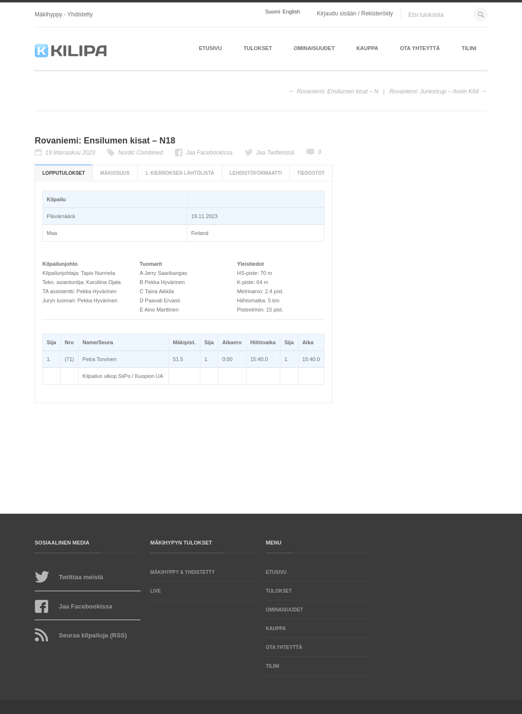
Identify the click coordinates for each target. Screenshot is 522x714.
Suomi (272, 11)
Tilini (468, 48)
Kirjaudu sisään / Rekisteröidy (355, 13)
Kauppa (367, 48)
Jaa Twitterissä (275, 152)
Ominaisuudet (314, 48)
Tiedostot (311, 173)
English (291, 11)
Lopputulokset (63, 173)
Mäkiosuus (115, 173)
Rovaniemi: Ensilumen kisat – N (337, 91)
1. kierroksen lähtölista (179, 173)
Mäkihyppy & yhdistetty (182, 572)
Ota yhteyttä (420, 48)
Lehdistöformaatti (256, 173)
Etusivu (210, 48)
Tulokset (258, 48)
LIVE (155, 591)
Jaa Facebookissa (209, 152)
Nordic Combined (140, 152)
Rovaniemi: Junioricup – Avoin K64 (434, 91)
